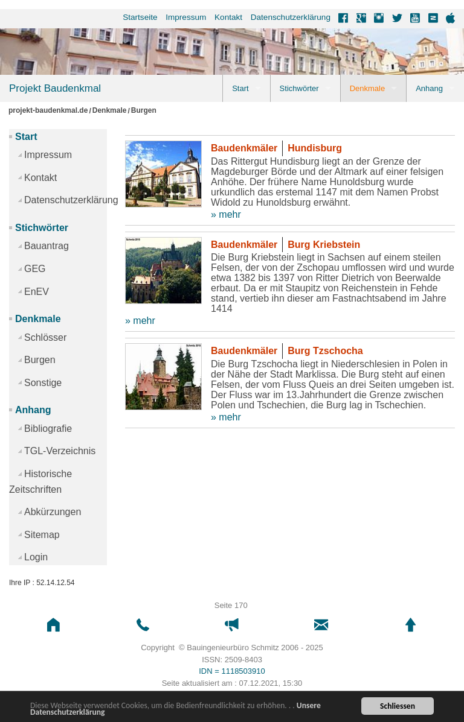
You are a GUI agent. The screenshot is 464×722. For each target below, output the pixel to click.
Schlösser (45, 337)
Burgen (143, 110)
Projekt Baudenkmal (55, 88)
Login (36, 557)
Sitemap (42, 535)
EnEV (36, 292)
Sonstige (43, 383)
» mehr (226, 214)
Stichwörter (299, 88)
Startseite (140, 17)
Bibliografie (48, 428)
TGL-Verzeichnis (59, 451)
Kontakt (228, 17)
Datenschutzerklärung (290, 17)
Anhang (429, 88)
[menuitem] (136, 17)
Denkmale (367, 88)
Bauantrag (46, 246)
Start (240, 88)
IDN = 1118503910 (232, 671)
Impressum (186, 17)
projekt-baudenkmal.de (48, 110)
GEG (35, 269)
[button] (53, 625)
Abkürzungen (52, 512)
